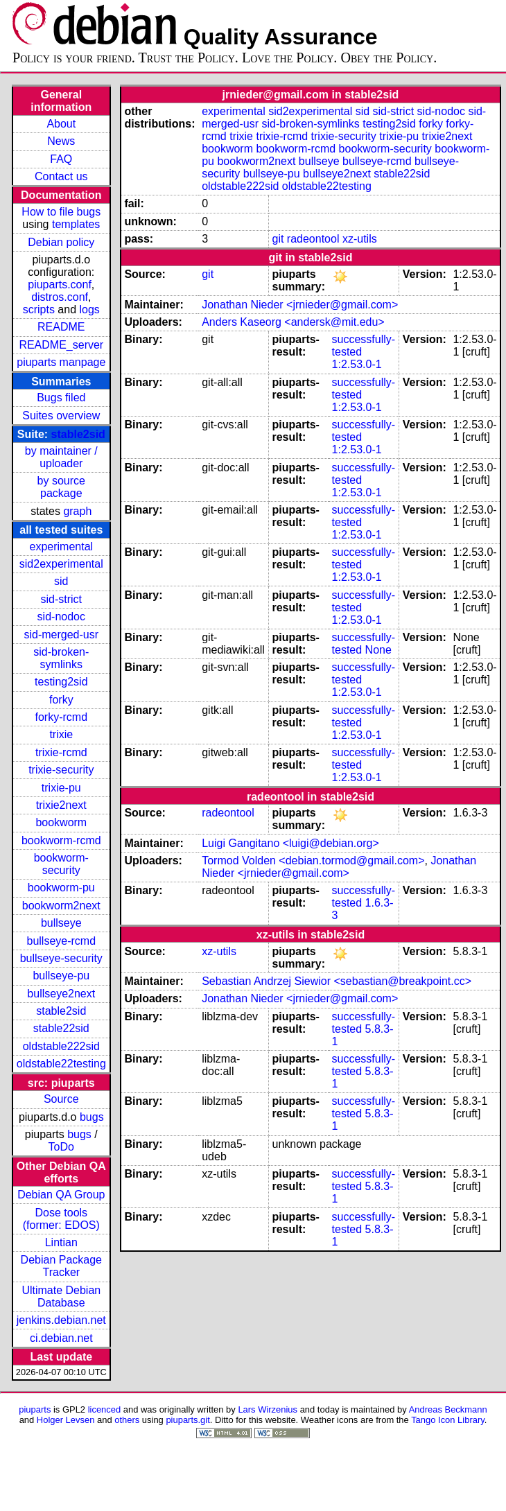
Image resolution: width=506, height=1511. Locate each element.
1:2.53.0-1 (357, 364)
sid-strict (61, 599)
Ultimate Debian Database (61, 1296)
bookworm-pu (61, 887)
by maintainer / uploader (61, 457)
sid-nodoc (61, 616)
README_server (61, 345)
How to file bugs (61, 212)
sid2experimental (61, 564)
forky (61, 700)
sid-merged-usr (61, 634)
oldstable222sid (61, 1046)
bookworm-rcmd (61, 840)
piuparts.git (187, 1420)
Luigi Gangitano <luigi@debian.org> (290, 843)
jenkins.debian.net (61, 1320)
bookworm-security (61, 864)
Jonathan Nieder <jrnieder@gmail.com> (300, 305)
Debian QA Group (61, 1194)
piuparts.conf (59, 284)
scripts (39, 309)
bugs (92, 1117)
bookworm (61, 822)
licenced (104, 1409)
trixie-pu (61, 788)
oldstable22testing (61, 1063)
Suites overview (61, 415)
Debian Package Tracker (61, 1266)
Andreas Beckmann (448, 1409)
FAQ (61, 159)
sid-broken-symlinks (61, 658)
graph (77, 511)
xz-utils (359, 239)
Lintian (61, 1242)
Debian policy (61, 242)
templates (76, 224)
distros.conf (59, 297)
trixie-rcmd (61, 752)
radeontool (313, 239)
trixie (61, 734)
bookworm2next (61, 905)
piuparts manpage (61, 362)
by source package (61, 487)
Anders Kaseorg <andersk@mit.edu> (293, 322)
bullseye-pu (61, 975)
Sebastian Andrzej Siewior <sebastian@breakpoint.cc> (336, 981)
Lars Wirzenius (267, 1409)
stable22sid (61, 1028)
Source (61, 1099)
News (61, 141)
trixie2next (61, 805)
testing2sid (61, 682)
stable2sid (78, 434)
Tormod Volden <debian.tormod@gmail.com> (313, 860)
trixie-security (61, 770)
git (277, 239)
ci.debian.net (61, 1338)
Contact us (61, 176)
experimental (61, 546)
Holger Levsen (66, 1420)
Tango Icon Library (448, 1420)
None (378, 650)
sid (61, 581)
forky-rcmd (61, 717)
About (61, 124)
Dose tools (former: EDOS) (61, 1219)
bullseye (61, 923)
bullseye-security (61, 958)
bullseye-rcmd (61, 941)
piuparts (35, 1409)
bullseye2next (61, 993)
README (61, 327)
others (126, 1420)
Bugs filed (61, 397)
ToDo (61, 1147)
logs (90, 309)
